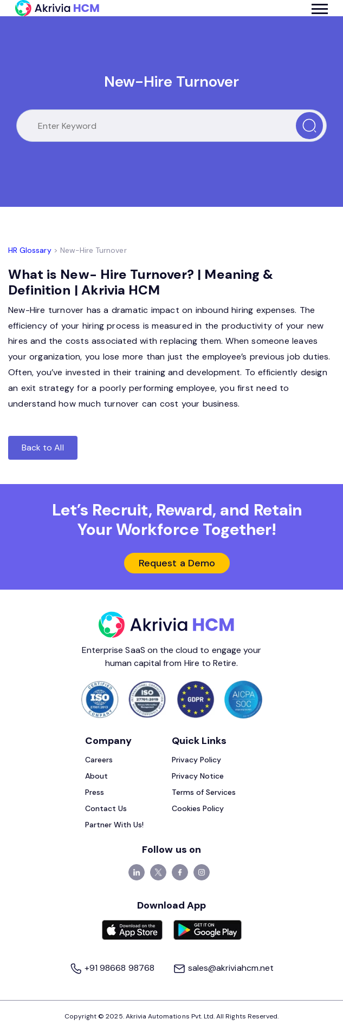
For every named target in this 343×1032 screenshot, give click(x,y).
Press (94, 792)
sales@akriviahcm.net (223, 968)
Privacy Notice (198, 776)
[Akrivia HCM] (57, 8)
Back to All (43, 447)
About (96, 776)
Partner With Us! (114, 824)
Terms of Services (204, 792)
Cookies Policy (198, 808)
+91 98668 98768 (113, 968)
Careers (99, 760)
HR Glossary (29, 250)
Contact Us (106, 808)
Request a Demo (177, 563)
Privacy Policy (197, 760)
